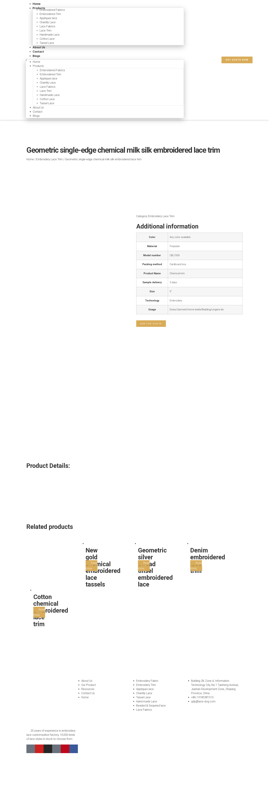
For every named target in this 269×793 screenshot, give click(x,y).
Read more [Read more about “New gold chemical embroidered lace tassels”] (91, 523)
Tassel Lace (47, 43)
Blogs (36, 56)
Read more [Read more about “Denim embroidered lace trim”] (196, 523)
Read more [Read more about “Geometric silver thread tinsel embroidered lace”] (144, 523)
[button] (237, 60)
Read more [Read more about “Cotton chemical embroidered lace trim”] (39, 570)
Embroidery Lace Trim (49, 159)
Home (30, 159)
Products (39, 8)
